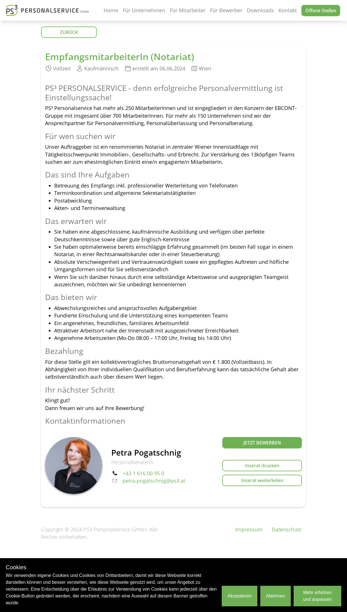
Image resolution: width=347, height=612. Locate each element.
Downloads (260, 10)
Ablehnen (275, 595)
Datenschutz (286, 529)
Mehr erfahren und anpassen (317, 596)
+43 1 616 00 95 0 (143, 473)
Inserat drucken (262, 465)
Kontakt (288, 10)
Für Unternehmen (144, 10)
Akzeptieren (239, 595)
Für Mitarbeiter (187, 10)
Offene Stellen (320, 10)
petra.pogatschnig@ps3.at (154, 480)
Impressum (249, 529)
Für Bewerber (226, 10)
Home (111, 10)
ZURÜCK (69, 32)
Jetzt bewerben (262, 443)
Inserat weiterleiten (262, 480)
